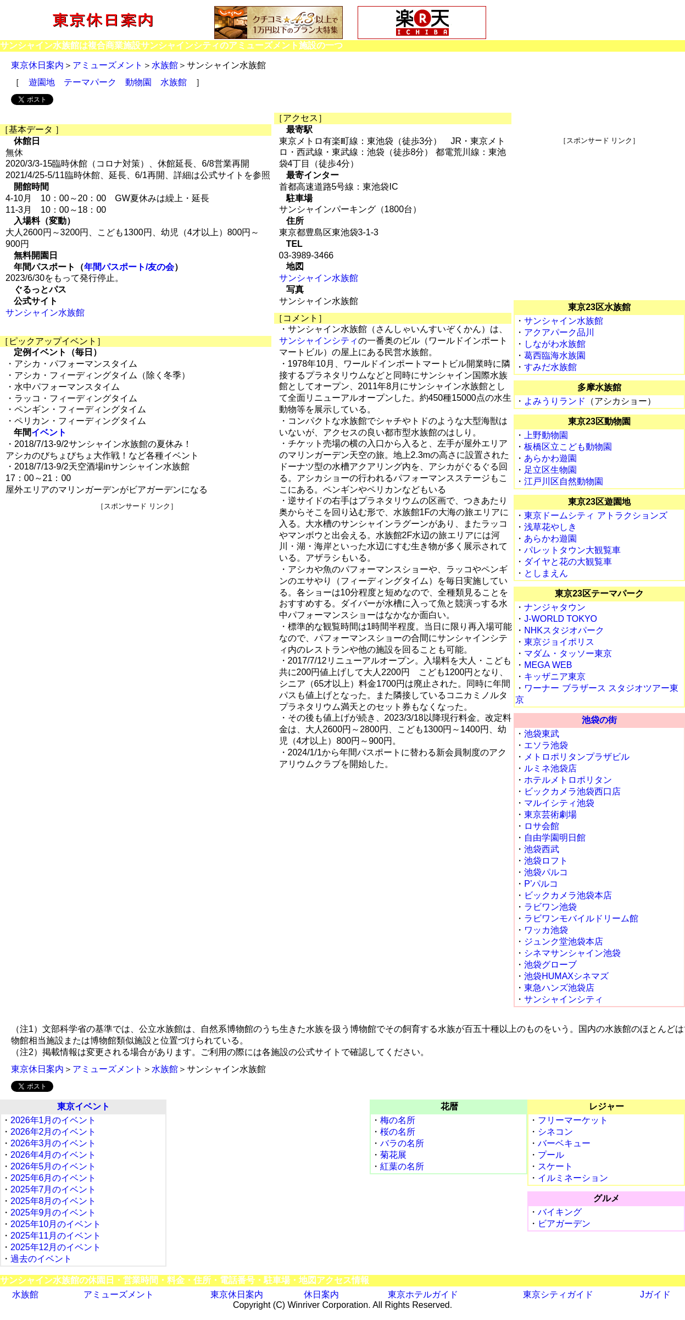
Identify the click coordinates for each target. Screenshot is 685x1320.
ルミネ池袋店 (550, 768)
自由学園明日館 (555, 837)
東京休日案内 (37, 65)
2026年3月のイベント (53, 1143)
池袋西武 (541, 849)
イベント (48, 432)
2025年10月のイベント (55, 1224)
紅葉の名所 (402, 1166)
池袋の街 (599, 720)
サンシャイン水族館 (45, 312)
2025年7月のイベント (53, 1189)
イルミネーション (573, 1178)
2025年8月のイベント (53, 1201)
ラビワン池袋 (550, 907)
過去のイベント (41, 1258)
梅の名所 (397, 1120)
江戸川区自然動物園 (563, 481)
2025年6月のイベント (53, 1178)
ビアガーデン (564, 1223)
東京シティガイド (558, 1294)
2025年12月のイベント (55, 1247)
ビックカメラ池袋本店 (568, 895)
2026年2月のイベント (53, 1131)
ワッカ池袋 (546, 930)
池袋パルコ (546, 872)
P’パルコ (541, 883)
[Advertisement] (137, 588)
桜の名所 (397, 1131)
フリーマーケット (573, 1120)
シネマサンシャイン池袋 (572, 953)
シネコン (555, 1131)
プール (551, 1154)
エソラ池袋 (546, 745)
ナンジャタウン (555, 607)
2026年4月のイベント (53, 1154)
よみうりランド (555, 401)
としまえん (546, 573)
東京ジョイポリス (559, 642)
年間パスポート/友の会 (129, 267)
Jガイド (655, 1294)
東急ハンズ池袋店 (559, 987)
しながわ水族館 (555, 344)
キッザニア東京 (555, 676)
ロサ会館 (541, 826)
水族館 (165, 65)
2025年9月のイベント (53, 1212)
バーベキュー (564, 1143)
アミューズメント (108, 65)
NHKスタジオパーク (564, 630)
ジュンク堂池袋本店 (563, 941)
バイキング (560, 1212)
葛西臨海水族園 (555, 355)
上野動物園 (546, 435)
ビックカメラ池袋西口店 (572, 791)
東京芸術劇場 (550, 814)
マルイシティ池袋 (559, 803)
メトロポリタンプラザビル (577, 756)
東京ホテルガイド (423, 1294)
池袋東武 (541, 733)
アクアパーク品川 (559, 332)
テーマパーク (90, 82)
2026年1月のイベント (53, 1120)
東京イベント (83, 1106)
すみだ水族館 (550, 367)
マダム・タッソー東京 (568, 653)
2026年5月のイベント (53, 1166)
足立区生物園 (550, 469)
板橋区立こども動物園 (568, 446)
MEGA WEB (548, 665)
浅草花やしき (550, 527)
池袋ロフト (546, 860)
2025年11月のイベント (55, 1235)
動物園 (138, 82)
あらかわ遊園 (550, 458)
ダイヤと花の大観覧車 (568, 561)
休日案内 (321, 1294)
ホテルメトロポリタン (568, 780)
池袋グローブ (550, 964)
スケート (555, 1166)
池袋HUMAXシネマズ (566, 976)
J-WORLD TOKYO (560, 618)
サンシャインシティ (318, 340)
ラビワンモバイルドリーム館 (581, 918)
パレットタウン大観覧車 (572, 550)
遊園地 (42, 82)
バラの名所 (402, 1143)
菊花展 (393, 1154)
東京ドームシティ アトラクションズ (595, 515)
